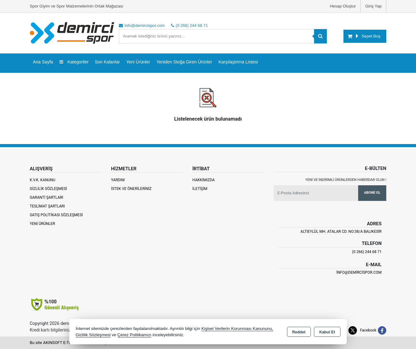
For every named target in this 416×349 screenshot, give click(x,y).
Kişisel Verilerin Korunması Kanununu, (237, 328)
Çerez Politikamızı (134, 334)
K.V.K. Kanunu (42, 180)
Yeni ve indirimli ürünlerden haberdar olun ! (345, 180)
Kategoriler (74, 61)
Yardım (118, 180)
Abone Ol (372, 193)
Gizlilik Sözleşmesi (48, 189)
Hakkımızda (203, 180)
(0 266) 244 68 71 (367, 252)
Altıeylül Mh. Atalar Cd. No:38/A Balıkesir (341, 231)
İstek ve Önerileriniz (131, 189)
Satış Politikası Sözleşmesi (56, 215)
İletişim (199, 189)
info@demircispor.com (359, 272)
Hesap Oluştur (343, 6)
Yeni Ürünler (42, 224)
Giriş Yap (373, 6)
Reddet (298, 332)
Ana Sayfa (43, 61)
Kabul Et (327, 332)
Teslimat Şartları (47, 206)
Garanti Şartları (46, 197)
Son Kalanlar (107, 61)
